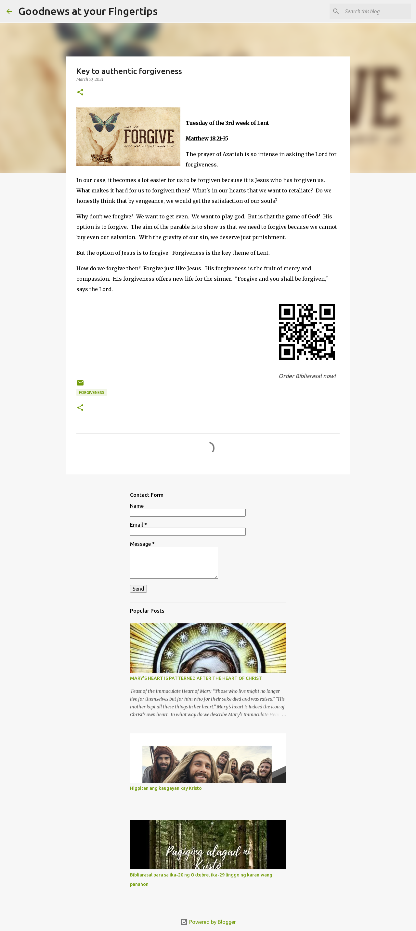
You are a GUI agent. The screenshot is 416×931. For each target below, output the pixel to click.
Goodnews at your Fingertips (88, 11)
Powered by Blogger (208, 922)
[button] (80, 92)
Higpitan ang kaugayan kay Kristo (166, 788)
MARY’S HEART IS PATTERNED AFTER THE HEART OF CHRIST (196, 678)
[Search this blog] (377, 11)
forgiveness (91, 392)
